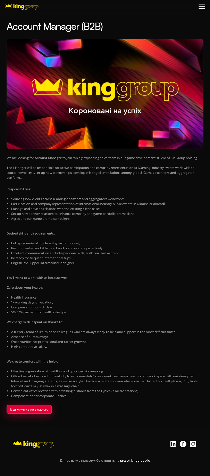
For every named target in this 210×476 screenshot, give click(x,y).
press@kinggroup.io (135, 460)
